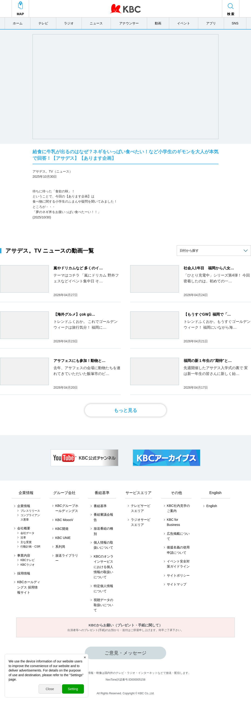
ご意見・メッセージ (125, 652)
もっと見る (125, 410)
